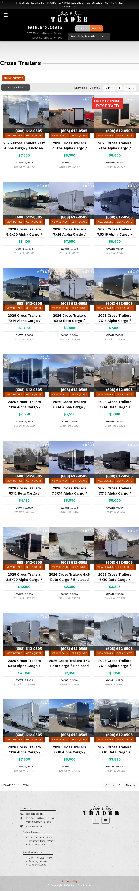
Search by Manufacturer (88, 36)
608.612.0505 (45, 27)
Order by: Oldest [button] (14, 87)
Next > (130, 87)
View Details (14, 135)
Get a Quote (34, 135)
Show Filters (13, 78)
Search (96, 28)
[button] (96, 820)
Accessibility (69, 881)
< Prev (109, 87)
